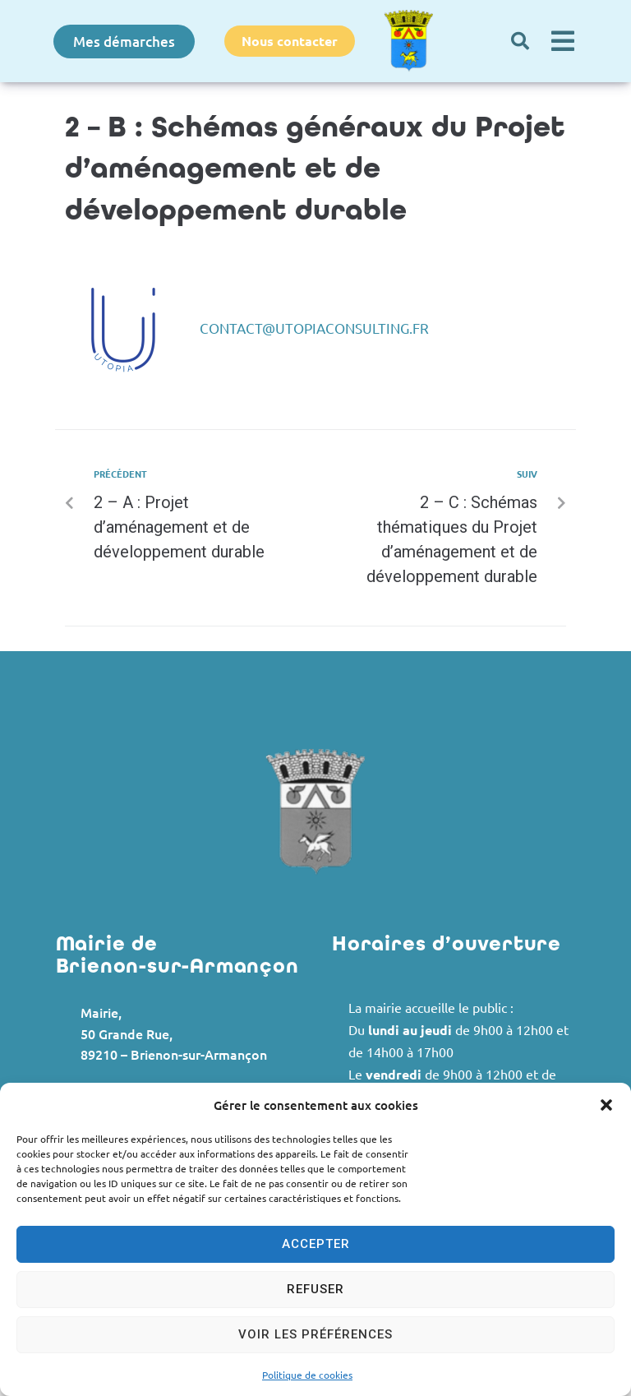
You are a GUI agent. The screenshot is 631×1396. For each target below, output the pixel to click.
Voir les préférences (315, 1334)
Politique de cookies (307, 1374)
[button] (606, 1105)
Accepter (316, 1244)
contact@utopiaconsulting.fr (314, 327)
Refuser (315, 1289)
